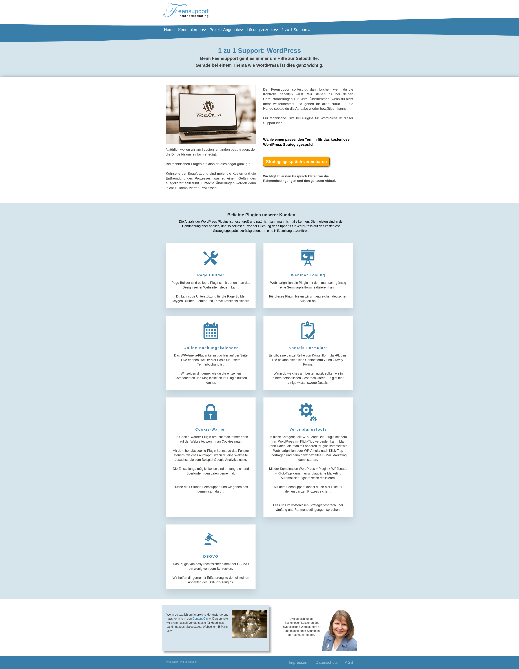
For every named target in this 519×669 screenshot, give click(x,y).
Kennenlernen (192, 29)
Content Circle (201, 618)
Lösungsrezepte (262, 29)
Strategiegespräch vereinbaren (296, 161)
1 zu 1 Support (296, 29)
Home (169, 29)
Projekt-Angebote (226, 29)
